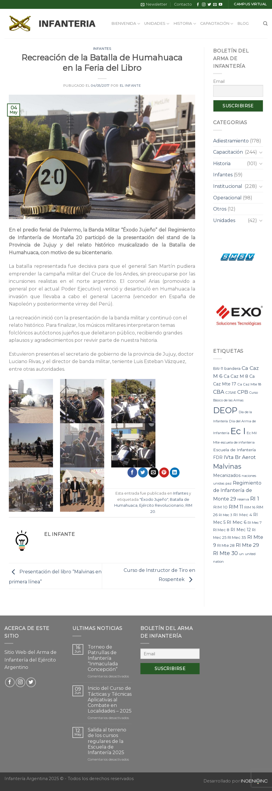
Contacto (183, 4)
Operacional (227, 198)
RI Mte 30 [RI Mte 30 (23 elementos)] (225, 553)
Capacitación (216, 24)
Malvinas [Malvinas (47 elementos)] (227, 466)
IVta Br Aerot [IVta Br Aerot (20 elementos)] (240, 457)
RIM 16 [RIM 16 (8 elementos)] (249, 507)
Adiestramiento (231, 141)
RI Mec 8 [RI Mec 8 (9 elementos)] (221, 530)
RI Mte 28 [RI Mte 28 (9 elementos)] (226, 545)
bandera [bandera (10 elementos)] (232, 368)
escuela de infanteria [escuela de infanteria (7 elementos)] (238, 442)
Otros (219, 209)
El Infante (130, 85)
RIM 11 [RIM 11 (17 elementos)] (236, 507)
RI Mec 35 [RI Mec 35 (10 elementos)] (237, 537)
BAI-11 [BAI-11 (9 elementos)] (218, 368)
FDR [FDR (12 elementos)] (218, 457)
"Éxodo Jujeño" (154, 499)
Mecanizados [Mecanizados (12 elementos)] (227, 475)
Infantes (102, 49)
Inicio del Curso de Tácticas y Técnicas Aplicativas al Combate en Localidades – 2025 (110, 699)
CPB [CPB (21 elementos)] (242, 392)
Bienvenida (126, 24)
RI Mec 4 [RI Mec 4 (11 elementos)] (242, 514)
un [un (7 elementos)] (241, 554)
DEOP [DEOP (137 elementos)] (225, 410)
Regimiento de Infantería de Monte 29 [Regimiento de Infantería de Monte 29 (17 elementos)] (237, 491)
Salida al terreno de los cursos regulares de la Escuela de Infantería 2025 (107, 741)
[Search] (265, 23)
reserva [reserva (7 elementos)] (243, 499)
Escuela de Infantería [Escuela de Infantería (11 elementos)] (234, 449)
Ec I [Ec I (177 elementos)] (238, 431)
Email (219, 81)
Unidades (157, 24)
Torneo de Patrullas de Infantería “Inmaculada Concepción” (103, 658)
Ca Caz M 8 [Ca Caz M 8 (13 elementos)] (236, 376)
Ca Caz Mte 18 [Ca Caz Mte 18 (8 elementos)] (249, 384)
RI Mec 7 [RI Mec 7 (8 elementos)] (255, 522)
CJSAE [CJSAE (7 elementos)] (230, 392)
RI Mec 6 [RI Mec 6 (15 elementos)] (236, 522)
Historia (185, 24)
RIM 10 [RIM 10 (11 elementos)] (220, 507)
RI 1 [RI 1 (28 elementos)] (254, 498)
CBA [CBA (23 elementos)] (218, 392)
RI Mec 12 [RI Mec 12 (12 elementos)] (240, 529)
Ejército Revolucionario (161, 505)
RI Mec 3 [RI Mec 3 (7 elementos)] (225, 515)
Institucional (227, 186)
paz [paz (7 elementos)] (228, 483)
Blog (243, 23)
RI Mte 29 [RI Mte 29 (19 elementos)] (247, 545)
